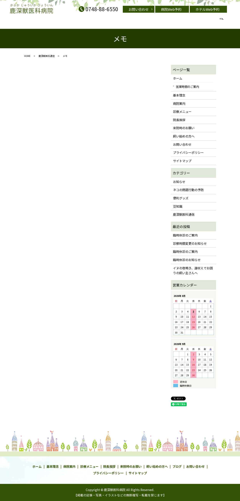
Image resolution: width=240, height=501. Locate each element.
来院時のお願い (106, 22)
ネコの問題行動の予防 (188, 189)
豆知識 (177, 206)
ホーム (177, 78)
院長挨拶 (143, 22)
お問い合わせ (139, 9)
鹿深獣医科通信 (47, 55)
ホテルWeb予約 (207, 9)
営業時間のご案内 (160, 22)
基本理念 (61, 22)
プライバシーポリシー (188, 152)
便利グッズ (180, 198)
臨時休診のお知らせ (187, 259)
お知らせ (179, 181)
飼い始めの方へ (126, 22)
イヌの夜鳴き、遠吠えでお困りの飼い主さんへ (193, 270)
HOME (27, 55)
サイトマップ (182, 160)
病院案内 (73, 22)
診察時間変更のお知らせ (190, 243)
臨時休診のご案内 (185, 235)
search (185, 22)
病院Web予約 (171, 9)
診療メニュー (88, 22)
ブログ (176, 22)
